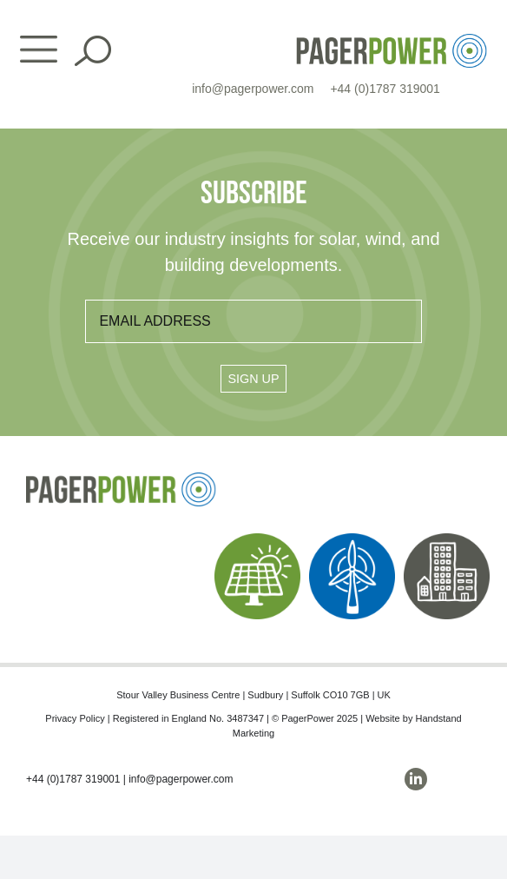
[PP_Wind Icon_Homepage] (352, 539)
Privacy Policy (74, 718)
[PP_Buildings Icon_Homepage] (447, 539)
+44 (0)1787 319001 (385, 89)
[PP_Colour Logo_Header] (391, 40)
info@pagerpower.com (252, 89)
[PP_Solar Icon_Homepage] (257, 539)
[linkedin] (416, 779)
